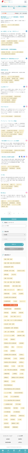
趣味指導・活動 (21, 335)
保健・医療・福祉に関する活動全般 (12, 263)
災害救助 (13, 350)
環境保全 (13, 339)
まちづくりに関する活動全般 (10, 305)
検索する (18, 244)
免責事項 (20, 439)
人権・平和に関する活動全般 (10, 369)
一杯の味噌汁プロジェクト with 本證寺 (10, 140)
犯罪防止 (21, 362)
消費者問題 (6, 373)
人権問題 (15, 373)
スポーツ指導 (20, 331)
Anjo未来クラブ (4, 86)
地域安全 (22, 358)
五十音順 (3, 13)
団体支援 (6, 312)
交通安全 (6, 366)
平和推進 (22, 369)
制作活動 (16, 408)
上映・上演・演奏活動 (9, 331)
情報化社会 (13, 415)
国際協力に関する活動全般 (17, 377)
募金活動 (14, 312)
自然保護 (21, 343)
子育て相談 (18, 404)
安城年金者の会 (4, 70)
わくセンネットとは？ (7, 435)
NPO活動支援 (7, 411)
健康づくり (20, 289)
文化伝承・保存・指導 (9, 324)
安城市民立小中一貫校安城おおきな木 (10, 58)
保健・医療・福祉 (8, 259)
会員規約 (8, 439)
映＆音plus (3, 192)
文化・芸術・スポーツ (15, 316)
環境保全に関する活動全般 (10, 343)
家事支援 (6, 274)
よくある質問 (20, 435)
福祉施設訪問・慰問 (8, 266)
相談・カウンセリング (9, 289)
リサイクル (19, 347)
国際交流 (6, 381)
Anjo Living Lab (4, 106)
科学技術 (13, 419)
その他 (14, 293)
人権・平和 (20, 366)
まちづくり (22, 301)
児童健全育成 (7, 408)
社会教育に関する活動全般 (10, 297)
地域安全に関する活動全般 (10, 362)
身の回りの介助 (21, 270)
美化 (13, 347)
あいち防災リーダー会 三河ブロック (10, 31)
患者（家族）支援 (16, 286)
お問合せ (20, 442)
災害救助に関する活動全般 (10, 354)
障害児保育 (6, 286)
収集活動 (21, 312)
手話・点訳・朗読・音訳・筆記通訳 (12, 282)
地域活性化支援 (7, 308)
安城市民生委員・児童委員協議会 (9, 49)
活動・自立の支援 (8, 278)
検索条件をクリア (17, 249)
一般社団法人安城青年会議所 (7, 156)
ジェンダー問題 (7, 392)
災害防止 (21, 354)
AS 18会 (2, 174)
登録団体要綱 (8, 442)
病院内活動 (6, 293)
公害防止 (6, 347)
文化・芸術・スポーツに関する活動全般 (13, 320)
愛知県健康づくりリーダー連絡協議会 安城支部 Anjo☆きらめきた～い (13, 17)
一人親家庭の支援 (8, 404)
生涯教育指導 (7, 301)
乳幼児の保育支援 (18, 392)
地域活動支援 (17, 308)
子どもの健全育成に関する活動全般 (12, 400)
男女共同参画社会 (8, 385)
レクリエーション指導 (9, 335)
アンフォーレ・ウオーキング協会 (9, 121)
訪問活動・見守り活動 (9, 270)
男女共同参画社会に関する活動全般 (12, 388)
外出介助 (14, 274)
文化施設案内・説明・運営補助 (11, 327)
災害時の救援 (7, 358)
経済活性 (6, 423)
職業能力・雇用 (15, 423)
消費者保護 (6, 427)
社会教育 (21, 293)
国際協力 (6, 377)
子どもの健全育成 (15, 396)
